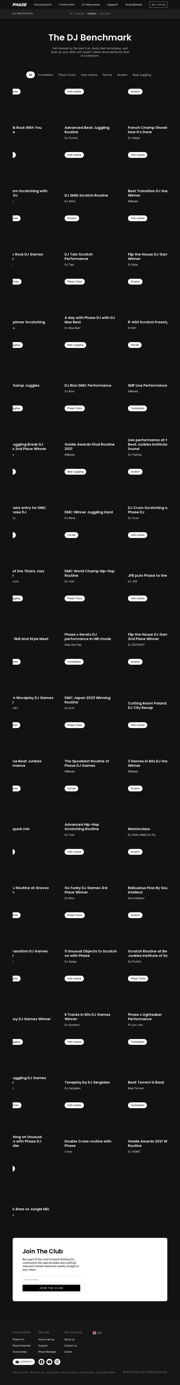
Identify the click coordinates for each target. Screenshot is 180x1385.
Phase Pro (18, 1339)
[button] (43, 4)
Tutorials (105, 13)
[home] (20, 4)
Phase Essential (21, 1345)
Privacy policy (69, 1372)
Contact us (70, 1345)
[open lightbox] (90, 114)
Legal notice (53, 1372)
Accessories (20, 1351)
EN (97, 1332)
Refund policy (86, 1372)
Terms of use (37, 1372)
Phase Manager (47, 1351)
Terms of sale (20, 1372)
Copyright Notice (106, 1372)
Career (68, 1351)
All (70, 13)
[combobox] (97, 1332)
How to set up (46, 1339)
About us (69, 1339)
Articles (80, 13)
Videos (92, 13)
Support (43, 1345)
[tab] (30, 74)
